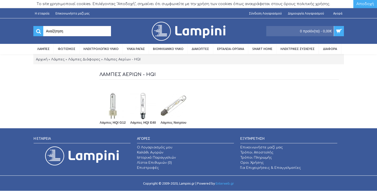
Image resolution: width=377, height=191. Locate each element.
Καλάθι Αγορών (150, 152)
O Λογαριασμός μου (154, 147)
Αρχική (42, 59)
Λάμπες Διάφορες (84, 59)
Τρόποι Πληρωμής (256, 157)
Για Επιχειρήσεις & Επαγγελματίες (270, 168)
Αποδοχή (365, 4)
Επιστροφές (148, 168)
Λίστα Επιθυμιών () (154, 162)
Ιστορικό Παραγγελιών (156, 157)
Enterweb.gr (225, 183)
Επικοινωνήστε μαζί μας (261, 147)
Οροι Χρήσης (252, 162)
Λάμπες (58, 59)
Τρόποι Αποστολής (256, 152)
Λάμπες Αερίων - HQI (122, 59)
